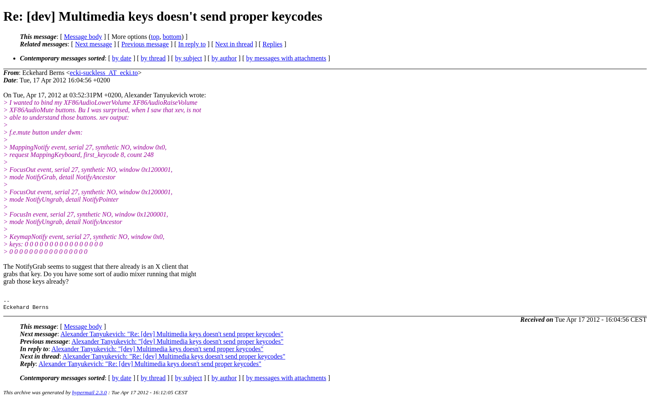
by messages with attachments (286, 58)
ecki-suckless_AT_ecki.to (104, 72)
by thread (153, 58)
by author (224, 58)
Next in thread (234, 44)
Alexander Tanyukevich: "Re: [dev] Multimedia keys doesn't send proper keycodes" (172, 336)
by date (121, 58)
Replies (272, 44)
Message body (83, 36)
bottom (171, 36)
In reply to (192, 44)
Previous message (145, 44)
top (155, 36)
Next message (93, 44)
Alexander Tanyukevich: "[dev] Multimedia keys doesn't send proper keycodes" (177, 343)
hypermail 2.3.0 (89, 395)
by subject (188, 58)
